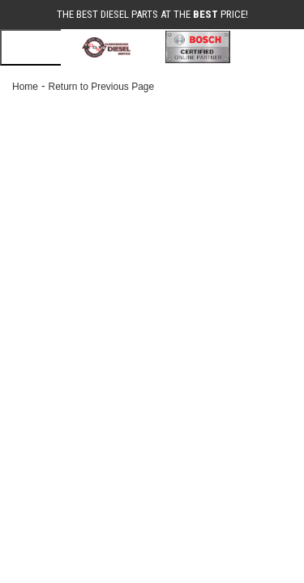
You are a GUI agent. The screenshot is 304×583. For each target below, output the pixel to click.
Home (25, 86)
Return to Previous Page (101, 86)
